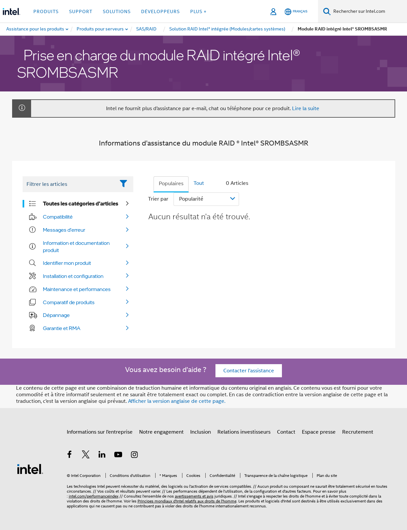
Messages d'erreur (64, 229)
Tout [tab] (199, 183)
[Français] (296, 11)
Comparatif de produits (69, 302)
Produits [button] (46, 11)
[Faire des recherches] (327, 11)
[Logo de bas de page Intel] (30, 468)
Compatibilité (58, 216)
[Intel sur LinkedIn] (102, 455)
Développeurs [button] (160, 11)
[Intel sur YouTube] (118, 455)
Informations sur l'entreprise (100, 432)
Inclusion (200, 432)
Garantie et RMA (62, 328)
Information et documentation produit (76, 246)
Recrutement (357, 432)
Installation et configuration (73, 276)
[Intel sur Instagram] (134, 455)
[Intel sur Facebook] (69, 455)
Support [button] (80, 11)
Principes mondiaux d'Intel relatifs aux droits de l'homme (187, 501)
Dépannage (56, 315)
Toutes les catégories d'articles (80, 203)
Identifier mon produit (67, 263)
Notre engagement (161, 432)
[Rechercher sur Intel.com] (369, 11)
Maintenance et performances (77, 289)
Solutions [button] (117, 11)
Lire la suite (305, 108)
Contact (286, 432)
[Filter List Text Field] (69, 184)
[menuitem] (100, 29)
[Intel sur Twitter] (85, 455)
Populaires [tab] (171, 183)
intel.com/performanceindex (94, 496)
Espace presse (319, 432)
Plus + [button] (198, 11)
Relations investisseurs (243, 432)
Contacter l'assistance (248, 370)
